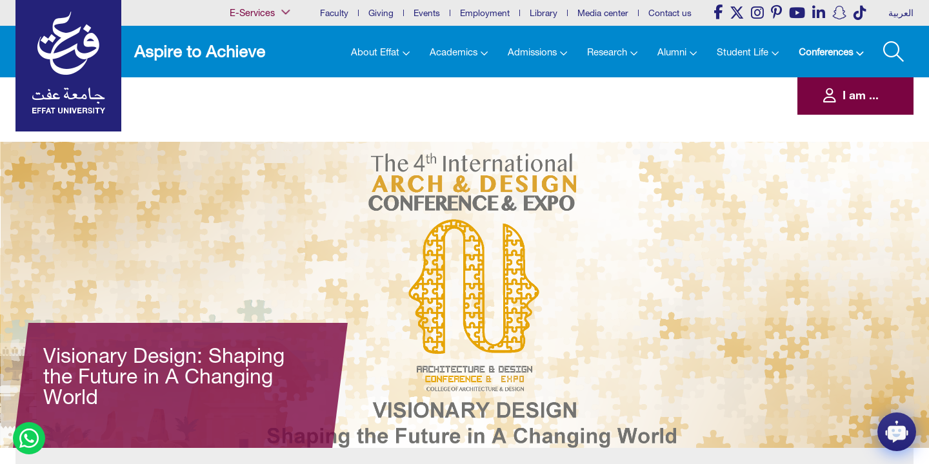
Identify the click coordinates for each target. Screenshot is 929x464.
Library (543, 13)
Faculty (334, 13)
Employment (485, 13)
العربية (901, 13)
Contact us (670, 13)
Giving (381, 13)
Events (427, 13)
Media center (602, 13)
